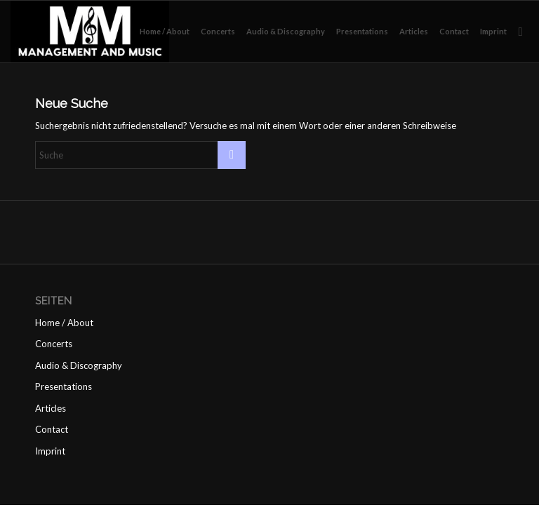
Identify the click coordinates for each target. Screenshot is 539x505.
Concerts (53, 343)
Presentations (63, 386)
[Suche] (520, 31)
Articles (50, 408)
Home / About (64, 322)
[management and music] (90, 31)
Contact (51, 429)
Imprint (50, 451)
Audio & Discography (78, 365)
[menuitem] (164, 31)
